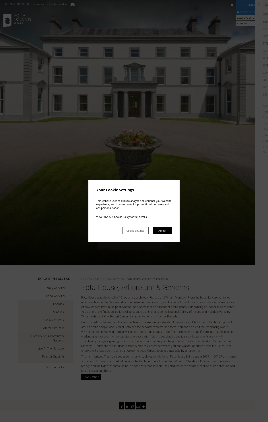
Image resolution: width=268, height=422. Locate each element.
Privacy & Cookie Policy (116, 216)
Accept (161, 231)
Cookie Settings (131, 231)
